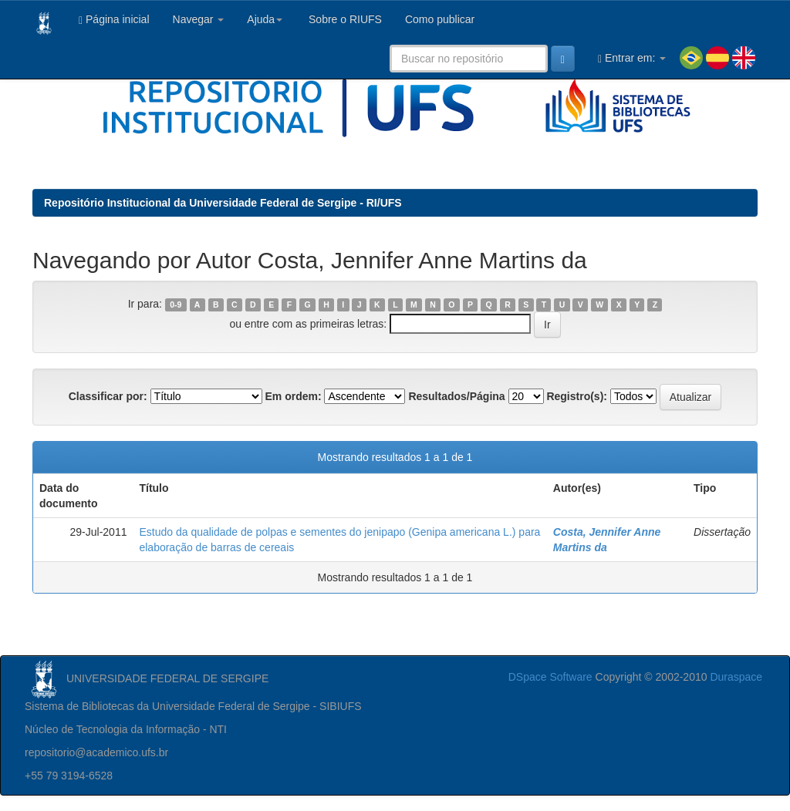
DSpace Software (550, 677)
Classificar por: (108, 396)
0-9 (175, 304)
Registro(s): (576, 396)
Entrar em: (632, 58)
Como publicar (439, 19)
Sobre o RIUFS (344, 19)
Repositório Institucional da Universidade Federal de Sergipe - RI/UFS (223, 203)
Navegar (199, 19)
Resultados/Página (456, 396)
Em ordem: (293, 396)
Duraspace (736, 677)
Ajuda (264, 19)
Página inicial (114, 19)
